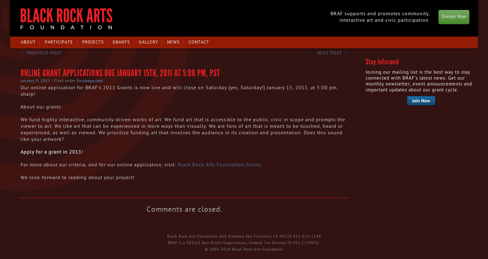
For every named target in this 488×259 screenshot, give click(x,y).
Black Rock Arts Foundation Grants (219, 165)
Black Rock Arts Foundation (66, 19)
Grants (121, 42)
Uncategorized (90, 81)
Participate (59, 42)
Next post (332, 53)
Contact (199, 42)
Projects (93, 42)
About (28, 42)
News (173, 42)
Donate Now (454, 16)
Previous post (41, 53)
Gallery (148, 42)
